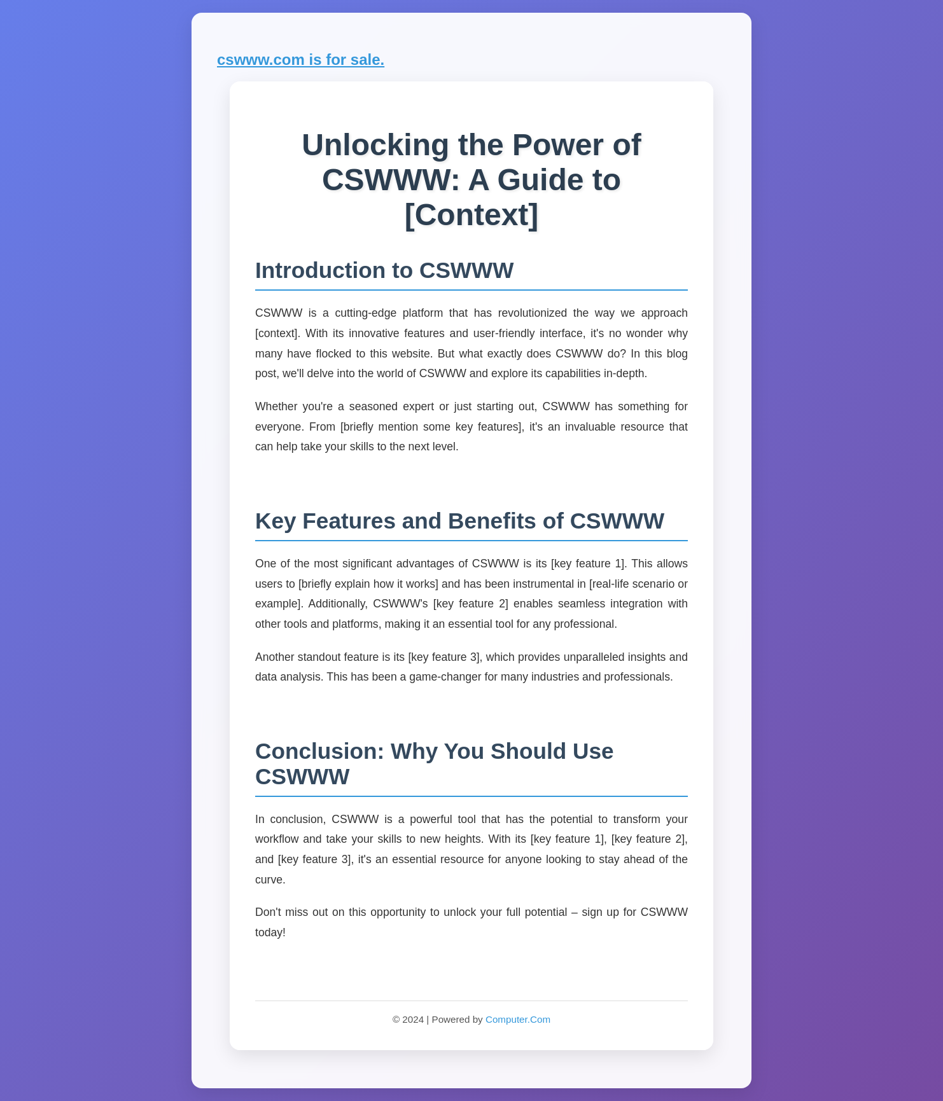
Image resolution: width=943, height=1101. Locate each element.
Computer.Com (517, 1019)
